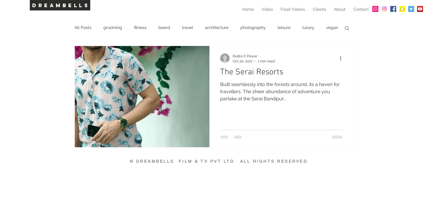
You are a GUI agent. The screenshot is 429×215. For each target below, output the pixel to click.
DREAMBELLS (61, 5)
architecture (217, 27)
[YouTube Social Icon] (420, 9)
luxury (308, 27)
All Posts (82, 27)
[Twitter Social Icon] (411, 9)
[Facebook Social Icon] (393, 9)
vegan (332, 27)
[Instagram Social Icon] (375, 9)
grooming (112, 27)
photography (253, 27)
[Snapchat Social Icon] (402, 9)
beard (164, 27)
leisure (284, 27)
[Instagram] (384, 9)
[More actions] (342, 58)
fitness (140, 27)
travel (187, 27)
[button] (347, 28)
